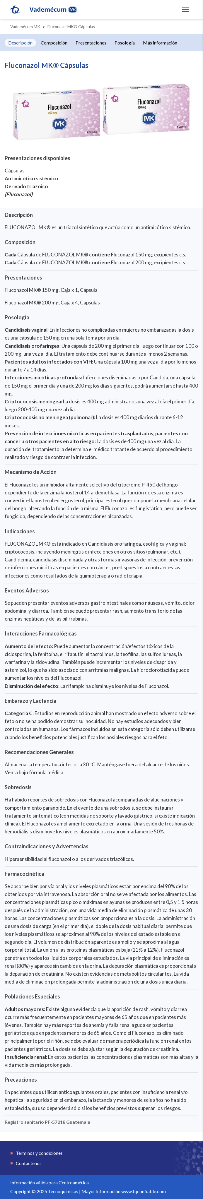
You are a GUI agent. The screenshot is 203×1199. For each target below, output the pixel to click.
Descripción (20, 42)
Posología (125, 42)
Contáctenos (29, 1163)
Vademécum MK (25, 26)
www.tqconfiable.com (143, 1191)
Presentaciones (91, 42)
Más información (160, 42)
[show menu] (185, 9)
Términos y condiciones (39, 1153)
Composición (54, 42)
